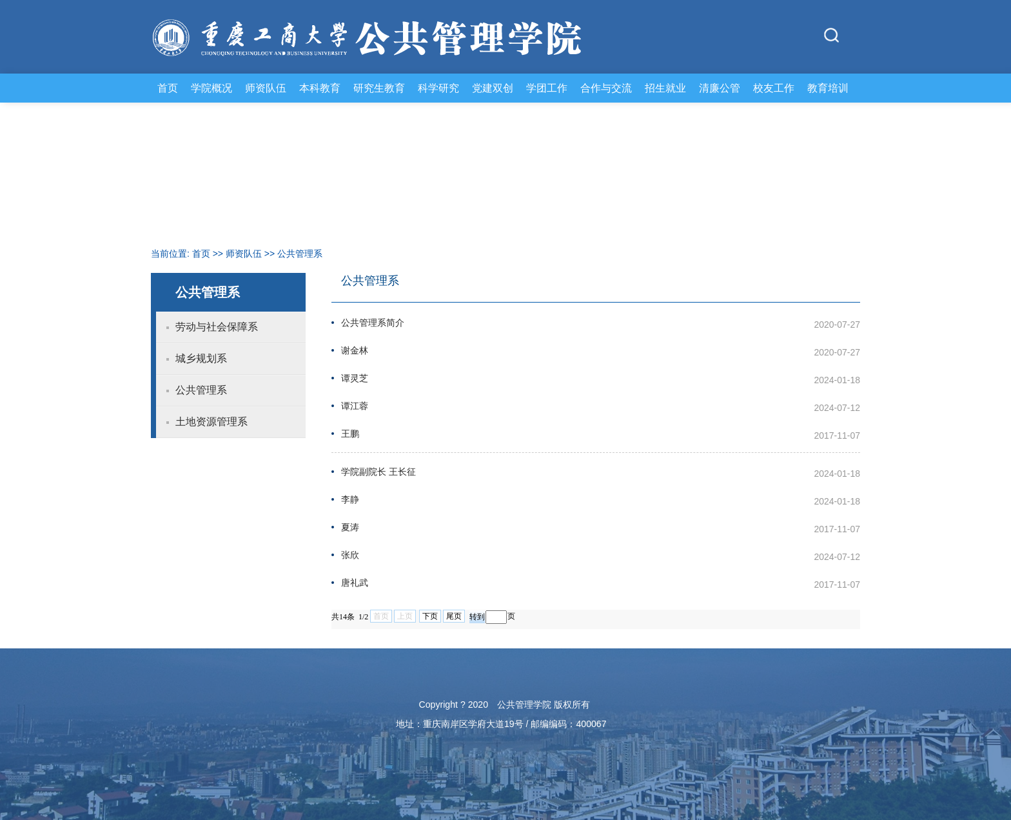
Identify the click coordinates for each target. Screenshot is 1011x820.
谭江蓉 (354, 406)
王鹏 (350, 434)
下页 (430, 616)
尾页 (454, 616)
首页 (167, 88)
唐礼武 (354, 583)
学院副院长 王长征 (378, 472)
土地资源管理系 (211, 421)
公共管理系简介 (372, 323)
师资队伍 (265, 88)
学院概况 (211, 88)
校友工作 (773, 88)
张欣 (350, 555)
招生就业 (665, 88)
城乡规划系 (201, 358)
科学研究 (438, 88)
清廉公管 (719, 88)
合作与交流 (606, 88)
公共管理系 (299, 253)
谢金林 (354, 350)
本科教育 (319, 88)
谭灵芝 (354, 378)
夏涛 (350, 527)
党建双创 (492, 88)
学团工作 (546, 88)
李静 (350, 500)
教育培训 (828, 88)
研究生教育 (379, 88)
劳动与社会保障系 (216, 326)
